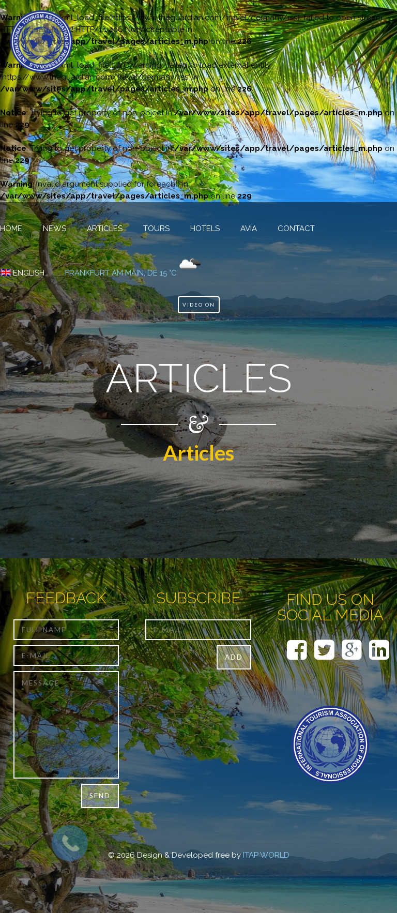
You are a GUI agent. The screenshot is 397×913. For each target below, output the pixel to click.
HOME (11, 228)
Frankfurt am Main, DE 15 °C (121, 273)
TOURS (156, 228)
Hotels (205, 228)
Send (100, 796)
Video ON (198, 304)
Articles (105, 228)
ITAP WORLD (266, 855)
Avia (248, 228)
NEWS (54, 228)
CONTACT (296, 228)
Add (234, 657)
